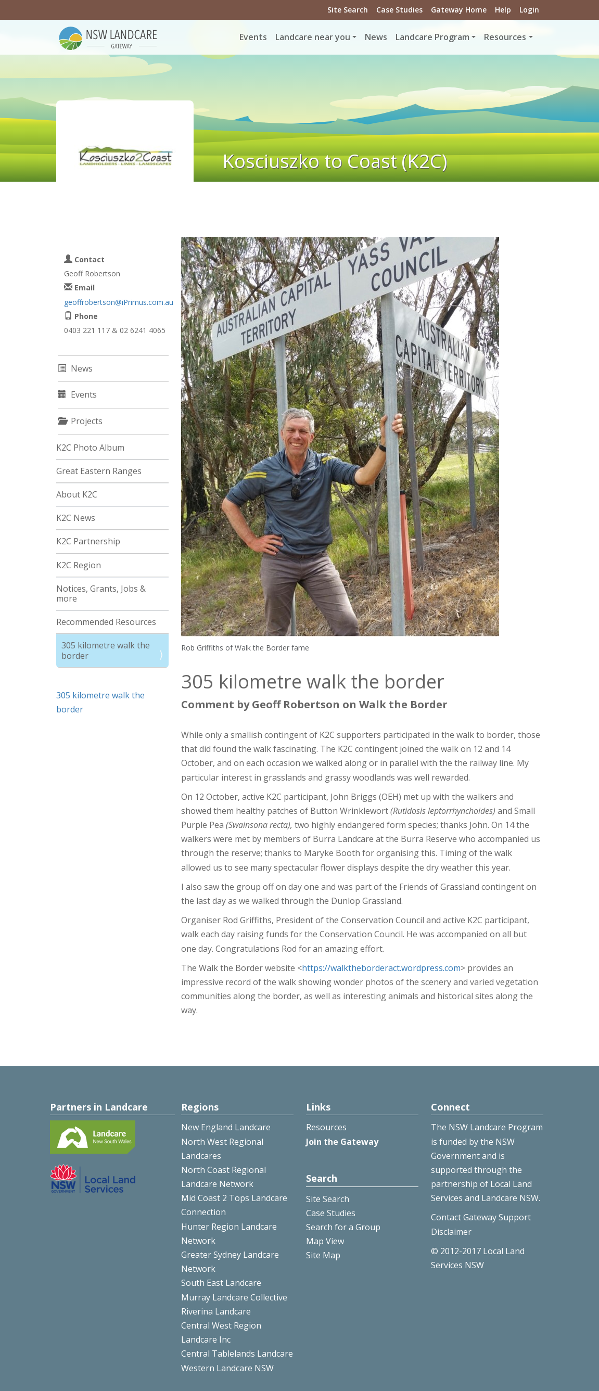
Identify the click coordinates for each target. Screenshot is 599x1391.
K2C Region (78, 565)
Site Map (323, 1255)
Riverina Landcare (216, 1311)
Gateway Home (459, 10)
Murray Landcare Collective (234, 1297)
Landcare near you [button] (312, 37)
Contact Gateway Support (481, 1217)
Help (503, 10)
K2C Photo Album (90, 447)
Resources (326, 1127)
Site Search (347, 10)
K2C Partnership (88, 541)
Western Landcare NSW (227, 1368)
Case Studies (399, 10)
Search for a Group (343, 1227)
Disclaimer (451, 1231)
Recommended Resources (106, 622)
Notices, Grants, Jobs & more (101, 593)
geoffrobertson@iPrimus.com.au (118, 302)
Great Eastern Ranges (99, 471)
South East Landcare (221, 1282)
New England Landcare (226, 1127)
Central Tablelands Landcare (237, 1353)
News (376, 37)
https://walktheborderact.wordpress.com (381, 968)
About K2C (76, 494)
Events (253, 37)
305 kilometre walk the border (105, 650)
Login (529, 10)
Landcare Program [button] (432, 37)
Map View (325, 1241)
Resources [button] (505, 37)
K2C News (75, 518)
